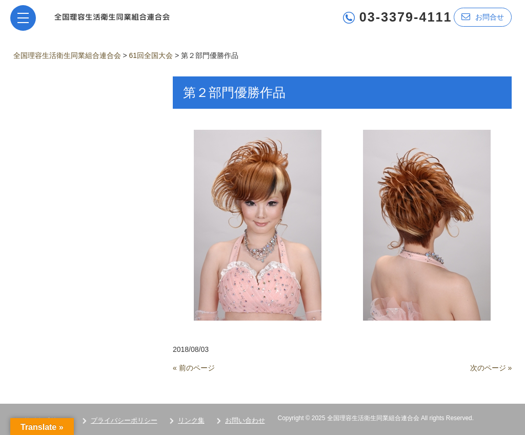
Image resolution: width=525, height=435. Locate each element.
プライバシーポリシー (124, 420)
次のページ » (491, 368)
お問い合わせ (245, 420)
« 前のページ (194, 368)
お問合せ (482, 16)
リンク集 (191, 420)
